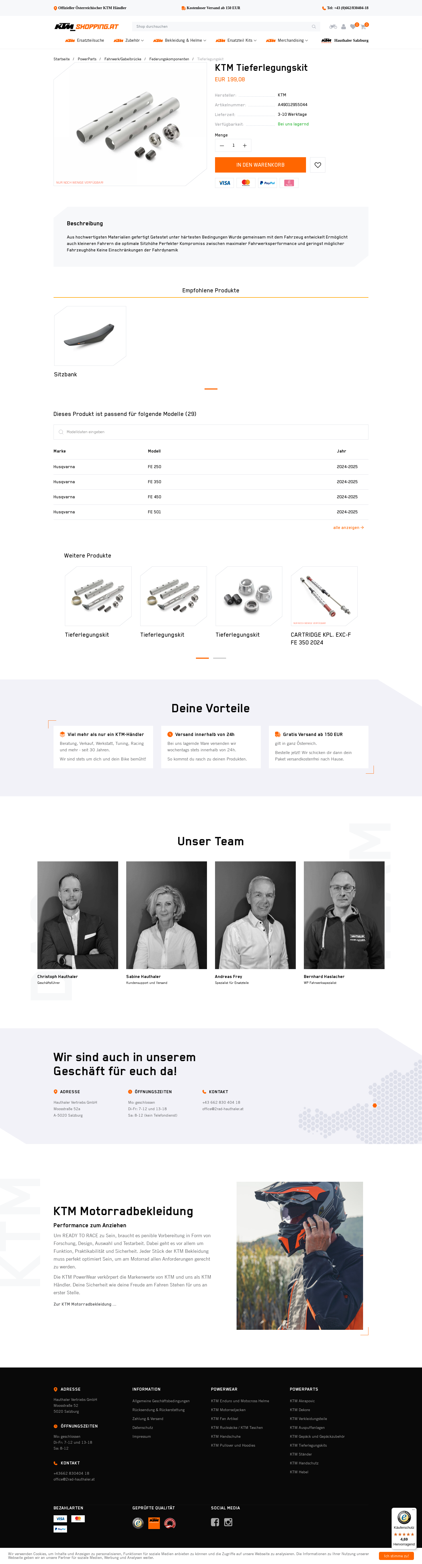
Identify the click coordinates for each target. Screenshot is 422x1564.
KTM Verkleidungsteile (308, 1418)
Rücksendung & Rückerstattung (158, 1410)
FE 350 (154, 481)
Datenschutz (142, 1427)
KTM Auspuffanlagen (307, 1427)
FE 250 (154, 466)
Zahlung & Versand (147, 1418)
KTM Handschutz (304, 1463)
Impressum (141, 1436)
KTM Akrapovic (302, 1401)
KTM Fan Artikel (224, 1418)
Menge (221, 135)
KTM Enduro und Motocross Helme (240, 1401)
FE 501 (154, 512)
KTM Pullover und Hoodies (233, 1445)
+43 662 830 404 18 (221, 1102)
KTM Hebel (299, 1472)
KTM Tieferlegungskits (308, 1445)
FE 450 (154, 497)
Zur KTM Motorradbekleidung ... (85, 1304)
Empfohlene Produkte (211, 290)
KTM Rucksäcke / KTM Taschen (237, 1427)
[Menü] (413, 1511)
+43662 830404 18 (71, 1473)
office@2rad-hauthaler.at (223, 1109)
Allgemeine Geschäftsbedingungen (161, 1401)
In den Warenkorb (261, 165)
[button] (211, 389)
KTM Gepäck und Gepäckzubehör (317, 1436)
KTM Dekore (300, 1410)
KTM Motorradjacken (228, 1410)
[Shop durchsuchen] (220, 26)
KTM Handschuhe (226, 1436)
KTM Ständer (301, 1454)
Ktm (282, 95)
